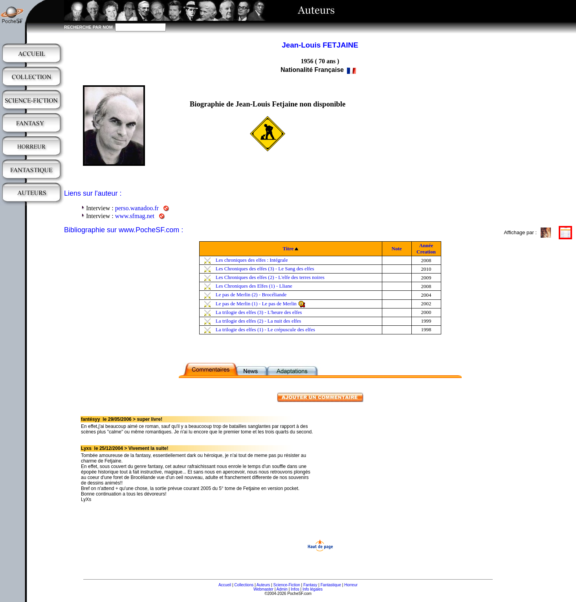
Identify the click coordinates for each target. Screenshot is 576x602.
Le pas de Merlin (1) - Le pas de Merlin (256, 304)
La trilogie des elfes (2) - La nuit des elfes (258, 321)
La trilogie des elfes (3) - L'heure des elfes (259, 312)
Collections (243, 585)
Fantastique (331, 585)
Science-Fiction (286, 585)
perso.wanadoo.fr (137, 208)
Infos (295, 589)
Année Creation (426, 248)
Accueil (224, 585)
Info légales (313, 589)
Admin (282, 589)
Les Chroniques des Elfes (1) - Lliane (254, 286)
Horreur (351, 585)
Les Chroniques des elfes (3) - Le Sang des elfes (265, 269)
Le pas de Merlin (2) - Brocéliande (251, 294)
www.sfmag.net (134, 216)
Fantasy (310, 585)
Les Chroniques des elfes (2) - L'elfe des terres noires (270, 277)
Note (397, 248)
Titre (288, 248)
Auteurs (263, 585)
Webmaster (263, 589)
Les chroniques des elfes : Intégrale (252, 260)
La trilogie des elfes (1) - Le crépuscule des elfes (265, 329)
